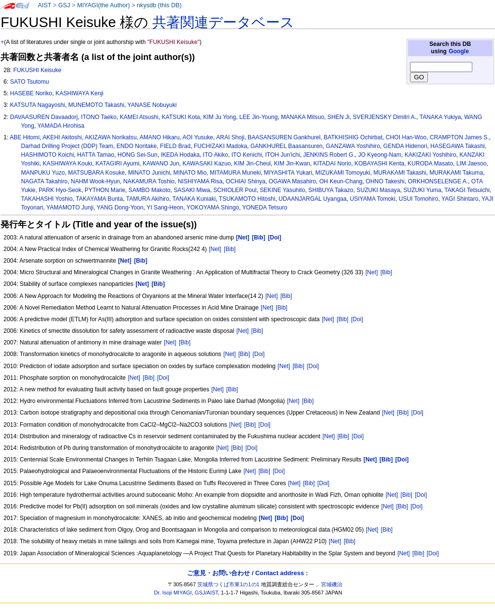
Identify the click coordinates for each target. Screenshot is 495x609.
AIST (44, 5)
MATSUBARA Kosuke (96, 172)
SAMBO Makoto (150, 190)
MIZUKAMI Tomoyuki (342, 172)
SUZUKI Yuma (422, 190)
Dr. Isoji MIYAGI (173, 592)
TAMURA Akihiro (147, 198)
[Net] (215, 249)
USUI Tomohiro (418, 198)
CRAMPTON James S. (459, 137)
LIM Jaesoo (471, 163)
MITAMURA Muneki (235, 172)
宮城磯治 (331, 584)
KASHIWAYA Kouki (67, 163)
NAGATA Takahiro (44, 181)
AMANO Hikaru (160, 137)
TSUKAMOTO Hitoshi (247, 198)
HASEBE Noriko (31, 93)
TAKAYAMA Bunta (99, 198)
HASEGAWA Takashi (457, 146)
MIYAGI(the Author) (103, 5)
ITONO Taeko (98, 117)
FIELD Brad (175, 146)
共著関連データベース (223, 22)
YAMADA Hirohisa (60, 125)
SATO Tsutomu (29, 81)
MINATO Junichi (149, 172)
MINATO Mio (190, 172)
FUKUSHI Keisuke (37, 70)
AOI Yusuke (197, 137)
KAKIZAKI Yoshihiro (430, 154)
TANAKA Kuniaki (194, 198)
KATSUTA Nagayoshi (37, 105)
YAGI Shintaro (459, 198)
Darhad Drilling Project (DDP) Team (67, 146)
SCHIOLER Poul (234, 190)
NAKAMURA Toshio (149, 181)
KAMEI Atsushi (139, 117)
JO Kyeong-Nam (379, 154)
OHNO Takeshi (385, 181)
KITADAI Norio (332, 163)
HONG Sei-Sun (137, 154)
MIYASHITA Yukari (288, 172)
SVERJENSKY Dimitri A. (385, 117)
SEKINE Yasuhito (282, 190)
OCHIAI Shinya (245, 181)
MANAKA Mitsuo (302, 117)
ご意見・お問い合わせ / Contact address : (247, 573)
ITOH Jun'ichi (282, 154)
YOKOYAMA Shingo (213, 207)
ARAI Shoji (230, 137)
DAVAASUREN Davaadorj (44, 117)
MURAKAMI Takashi (399, 172)
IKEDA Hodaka (180, 154)
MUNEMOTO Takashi (96, 105)
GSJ (64, 5)
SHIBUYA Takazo (330, 190)
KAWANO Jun (161, 163)
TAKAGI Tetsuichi (467, 190)
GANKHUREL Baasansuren (286, 146)
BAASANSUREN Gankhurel (284, 137)
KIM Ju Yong (219, 117)
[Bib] (229, 249)
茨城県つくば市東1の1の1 (228, 584)
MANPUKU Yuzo (43, 172)
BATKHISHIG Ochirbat (353, 137)
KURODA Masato (430, 163)
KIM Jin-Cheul (252, 163)
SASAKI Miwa (192, 190)
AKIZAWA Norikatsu (110, 137)
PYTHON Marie (105, 190)
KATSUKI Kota (180, 117)
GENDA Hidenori (405, 146)
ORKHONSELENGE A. (438, 181)
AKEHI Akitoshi (62, 137)
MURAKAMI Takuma (456, 172)
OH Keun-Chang (340, 181)
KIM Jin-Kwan (292, 163)
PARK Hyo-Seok (60, 190)
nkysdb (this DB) (159, 5)
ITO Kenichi (247, 154)
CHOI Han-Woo (406, 137)
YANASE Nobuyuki (152, 105)
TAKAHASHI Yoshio (47, 198)
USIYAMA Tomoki (372, 198)
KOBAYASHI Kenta (379, 163)
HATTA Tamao (96, 154)
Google (459, 51)
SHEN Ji (338, 117)
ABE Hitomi (25, 137)
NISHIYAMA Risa (200, 181)
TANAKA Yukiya (440, 117)
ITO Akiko (215, 154)
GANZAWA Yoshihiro (353, 146)
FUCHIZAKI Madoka (220, 146)
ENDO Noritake (136, 146)
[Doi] (357, 319)
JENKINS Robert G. (329, 154)
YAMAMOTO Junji (70, 207)
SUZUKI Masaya (378, 190)
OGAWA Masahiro (292, 181)
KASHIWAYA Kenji (79, 93)
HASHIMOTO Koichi (47, 154)
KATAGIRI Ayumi (118, 163)
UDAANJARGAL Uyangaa (312, 198)
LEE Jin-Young (258, 117)
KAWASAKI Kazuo (206, 163)
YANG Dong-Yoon (120, 207)
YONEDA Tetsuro (264, 207)
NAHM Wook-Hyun (95, 181)
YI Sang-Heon (164, 207)
